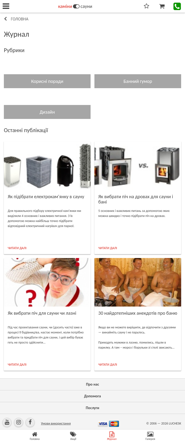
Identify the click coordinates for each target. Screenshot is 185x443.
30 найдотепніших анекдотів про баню (137, 313)
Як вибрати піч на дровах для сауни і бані (135, 199)
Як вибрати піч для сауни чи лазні (42, 313)
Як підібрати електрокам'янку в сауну (46, 196)
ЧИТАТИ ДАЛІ (17, 248)
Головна (19, 19)
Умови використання (56, 423)
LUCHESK (175, 423)
